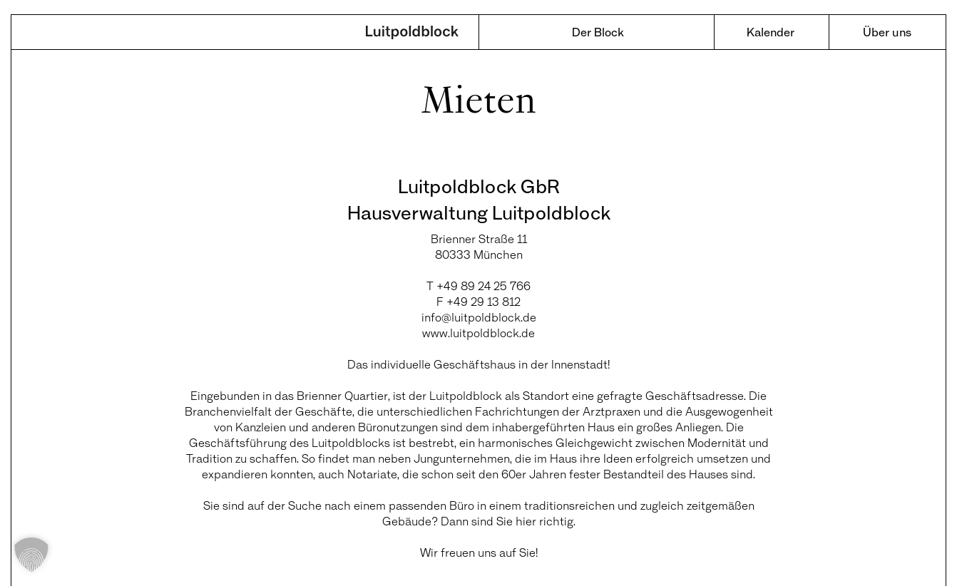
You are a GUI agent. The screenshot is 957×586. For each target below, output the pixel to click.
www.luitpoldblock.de (478, 332)
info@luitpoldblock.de (478, 317)
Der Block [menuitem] (598, 31)
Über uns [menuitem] (887, 31)
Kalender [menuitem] (770, 31)
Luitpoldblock (412, 33)
